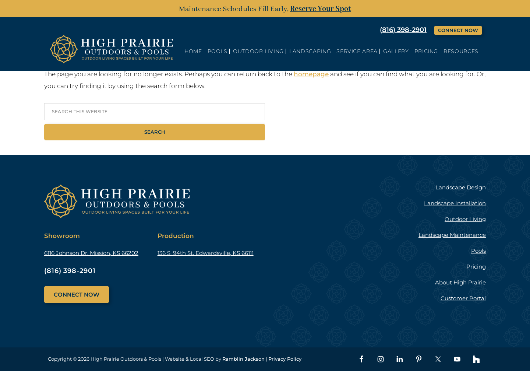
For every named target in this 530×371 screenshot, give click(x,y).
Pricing (476, 266)
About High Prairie (460, 282)
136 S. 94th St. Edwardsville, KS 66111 (206, 253)
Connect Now (458, 30)
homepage (311, 74)
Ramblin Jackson (243, 359)
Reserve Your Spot (320, 9)
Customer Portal (463, 298)
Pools (478, 250)
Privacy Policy (284, 359)
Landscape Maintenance (452, 235)
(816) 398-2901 (403, 30)
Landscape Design (460, 187)
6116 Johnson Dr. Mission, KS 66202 (91, 253)
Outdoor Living (465, 219)
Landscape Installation (455, 203)
